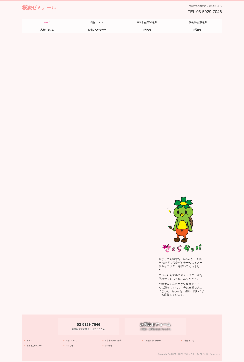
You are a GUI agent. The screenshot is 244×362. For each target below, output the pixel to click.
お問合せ (196, 29)
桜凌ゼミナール (39, 7)
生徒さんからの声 (97, 29)
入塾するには (47, 29)
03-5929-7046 (209, 11)
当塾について (97, 22)
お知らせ (146, 29)
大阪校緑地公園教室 (197, 22)
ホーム (47, 22)
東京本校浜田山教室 (147, 22)
